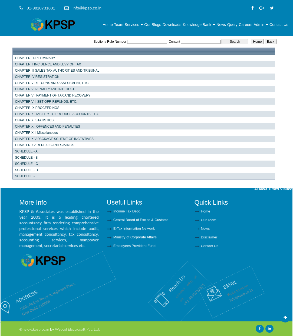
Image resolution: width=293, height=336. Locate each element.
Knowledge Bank (199, 24)
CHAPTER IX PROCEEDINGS (37, 108)
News (221, 24)
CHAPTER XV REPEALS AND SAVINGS (44, 145)
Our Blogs (152, 24)
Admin (261, 24)
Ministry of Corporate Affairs (135, 239)
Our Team (221, 220)
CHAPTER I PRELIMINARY (35, 58)
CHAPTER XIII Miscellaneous (36, 133)
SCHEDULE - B (26, 157)
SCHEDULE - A (26, 151)
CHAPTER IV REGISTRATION (37, 77)
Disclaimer (222, 237)
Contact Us (278, 24)
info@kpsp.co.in (224, 289)
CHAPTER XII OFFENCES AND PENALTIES (47, 126)
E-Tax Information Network (134, 230)
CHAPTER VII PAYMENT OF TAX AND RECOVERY (52, 95)
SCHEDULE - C (26, 164)
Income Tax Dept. (127, 213)
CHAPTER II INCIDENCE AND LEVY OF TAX (48, 64)
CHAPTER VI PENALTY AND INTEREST (44, 89)
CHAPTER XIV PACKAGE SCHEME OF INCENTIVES (54, 139)
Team (118, 24)
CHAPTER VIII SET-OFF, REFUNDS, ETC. (46, 102)
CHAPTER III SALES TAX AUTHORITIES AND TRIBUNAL (57, 70)
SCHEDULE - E (26, 176)
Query (232, 24)
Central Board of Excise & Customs (141, 221)
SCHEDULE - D (26, 170)
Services (134, 24)
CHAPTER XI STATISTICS (34, 120)
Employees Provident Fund (134, 247)
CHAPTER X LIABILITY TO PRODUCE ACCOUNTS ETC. (57, 114)
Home (108, 24)
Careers (245, 24)
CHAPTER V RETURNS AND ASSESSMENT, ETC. (52, 83)
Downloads (172, 24)
